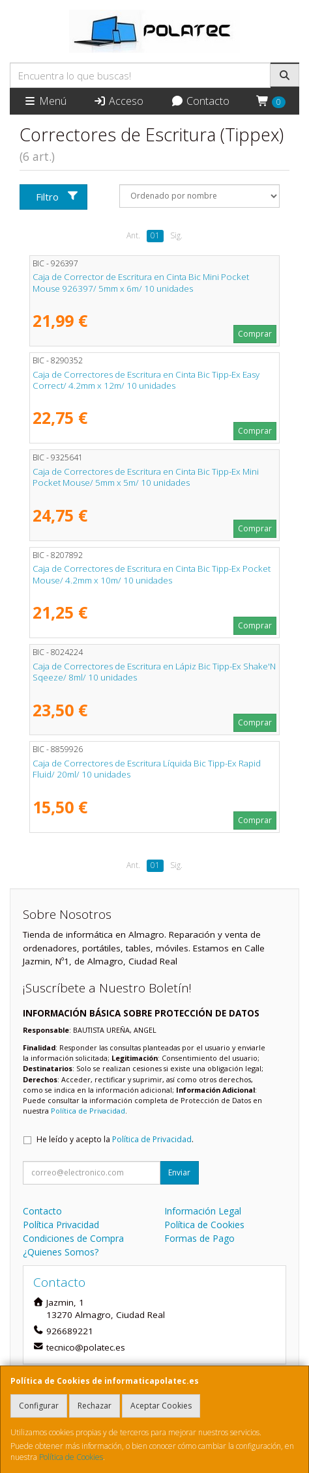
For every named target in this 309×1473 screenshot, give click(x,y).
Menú (44, 101)
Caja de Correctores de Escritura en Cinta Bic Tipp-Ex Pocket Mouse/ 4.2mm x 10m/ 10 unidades (152, 574)
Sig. (176, 235)
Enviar (179, 1172)
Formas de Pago (199, 1238)
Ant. (133, 235)
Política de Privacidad (88, 1110)
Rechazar (94, 1405)
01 (155, 235)
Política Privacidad (61, 1224)
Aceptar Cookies (161, 1405)
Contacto (200, 101)
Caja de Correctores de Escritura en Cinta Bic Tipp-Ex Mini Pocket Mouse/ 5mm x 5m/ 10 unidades (146, 477)
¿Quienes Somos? (60, 1252)
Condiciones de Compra (73, 1238)
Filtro (57, 196)
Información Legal (202, 1211)
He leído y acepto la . (115, 1139)
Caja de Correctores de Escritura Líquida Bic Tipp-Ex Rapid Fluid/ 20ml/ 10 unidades (147, 768)
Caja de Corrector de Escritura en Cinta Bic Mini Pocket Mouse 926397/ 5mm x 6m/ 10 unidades (141, 282)
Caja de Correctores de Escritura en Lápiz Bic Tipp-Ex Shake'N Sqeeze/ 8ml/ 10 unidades (154, 671)
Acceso (118, 101)
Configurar (39, 1405)
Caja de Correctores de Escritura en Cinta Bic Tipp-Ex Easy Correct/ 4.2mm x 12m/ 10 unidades (146, 380)
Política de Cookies (71, 1457)
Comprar (255, 333)
